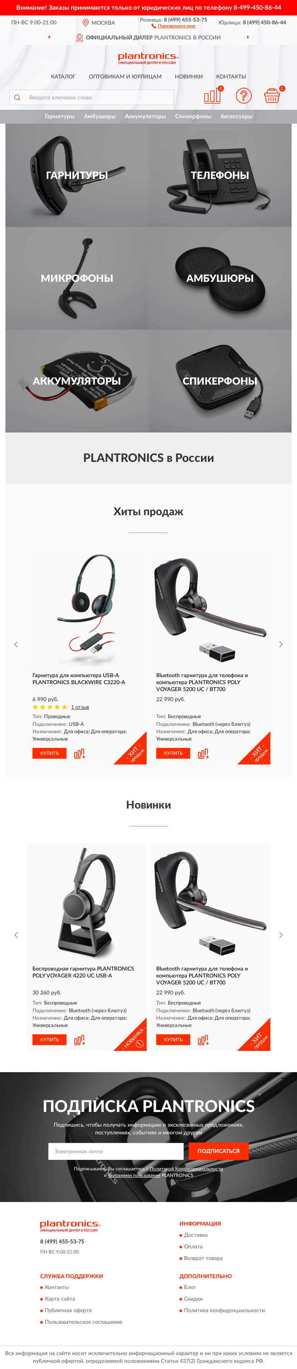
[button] (173, 25)
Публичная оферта (68, 1311)
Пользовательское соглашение (83, 1322)
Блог (190, 1288)
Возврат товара (203, 1258)
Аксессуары (236, 116)
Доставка (196, 1235)
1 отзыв (80, 707)
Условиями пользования (134, 1175)
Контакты (231, 77)
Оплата (193, 1247)
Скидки (193, 1299)
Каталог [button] (63, 77)
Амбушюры (100, 116)
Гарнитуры (60, 116)
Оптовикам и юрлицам (125, 77)
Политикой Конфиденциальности (186, 1168)
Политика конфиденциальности (224, 1311)
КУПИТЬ (49, 753)
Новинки (189, 77)
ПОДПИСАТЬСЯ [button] (219, 1151)
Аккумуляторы (145, 116)
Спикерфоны (193, 116)
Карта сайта (60, 1299)
